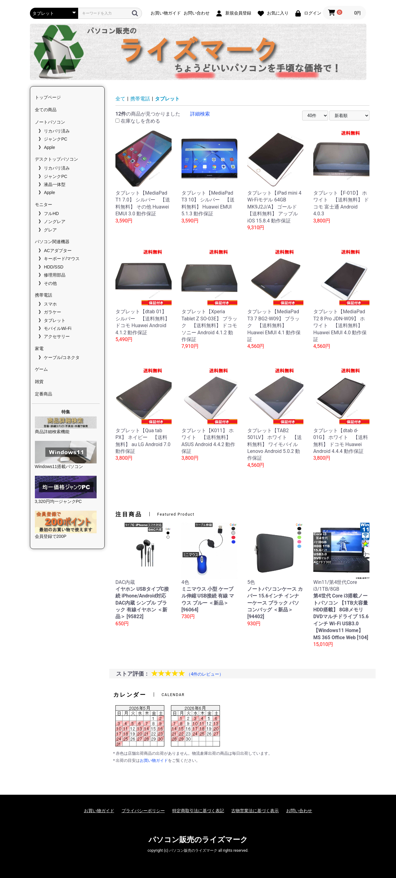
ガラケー (52, 312)
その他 (50, 283)
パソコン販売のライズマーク (198, 839)
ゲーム (41, 369)
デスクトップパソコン (56, 159)
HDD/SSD (53, 266)
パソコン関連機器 (52, 241)
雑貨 (39, 381)
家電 (39, 348)
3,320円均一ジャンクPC (66, 490)
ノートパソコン (50, 122)
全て (120, 99)
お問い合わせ (299, 810)
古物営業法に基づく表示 (255, 810)
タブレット (54, 320)
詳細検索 (200, 114)
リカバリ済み (57, 131)
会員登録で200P (66, 525)
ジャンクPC (55, 139)
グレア (50, 229)
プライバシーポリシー (143, 810)
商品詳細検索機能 (66, 425)
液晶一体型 (54, 184)
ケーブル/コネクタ (62, 357)
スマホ (50, 304)
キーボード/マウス (62, 258)
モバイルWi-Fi (57, 328)
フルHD (51, 213)
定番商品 (43, 393)
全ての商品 (45, 109)
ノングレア (54, 221)
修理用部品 (54, 274)
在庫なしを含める (137, 121)
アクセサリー (57, 336)
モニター (43, 204)
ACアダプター (57, 250)
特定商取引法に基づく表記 (198, 810)
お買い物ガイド (154, 760)
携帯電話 (43, 295)
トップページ (48, 97)
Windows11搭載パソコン (66, 455)
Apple (49, 147)
